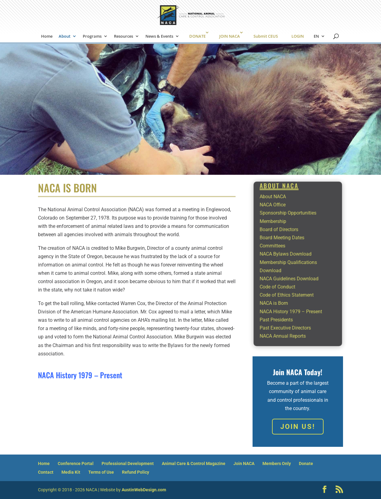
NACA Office (279, 220)
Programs (92, 36)
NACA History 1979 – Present (80, 374)
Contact (45, 472)
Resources (123, 36)
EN (316, 36)
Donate (306, 463)
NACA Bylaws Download (289, 256)
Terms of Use (101, 472)
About (64, 36)
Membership (279, 232)
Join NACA (243, 463)
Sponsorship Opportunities (291, 226)
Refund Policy (135, 472)
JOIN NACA (229, 36)
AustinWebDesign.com (144, 489)
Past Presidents (282, 305)
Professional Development (128, 463)
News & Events (159, 36)
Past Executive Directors (289, 311)
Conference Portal (76, 463)
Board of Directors (284, 238)
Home (46, 36)
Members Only (276, 463)
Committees (279, 250)
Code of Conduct (283, 281)
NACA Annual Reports (287, 317)
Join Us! (297, 426)
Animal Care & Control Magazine (193, 463)
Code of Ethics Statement (289, 287)
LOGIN (297, 36)
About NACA (279, 214)
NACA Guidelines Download (291, 275)
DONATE (197, 36)
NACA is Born (280, 293)
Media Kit (70, 472)
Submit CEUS (265, 36)
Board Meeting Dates (286, 244)
